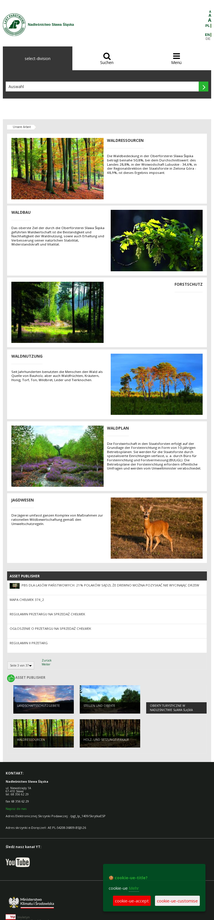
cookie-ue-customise (177, 901)
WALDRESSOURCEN (31, 740)
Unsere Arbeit (22, 127)
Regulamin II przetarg (29, 643)
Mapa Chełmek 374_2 (27, 599)
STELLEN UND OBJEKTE (99, 706)
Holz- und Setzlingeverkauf (106, 740)
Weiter (46, 664)
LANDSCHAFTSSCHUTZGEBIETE (38, 706)
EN (207, 35)
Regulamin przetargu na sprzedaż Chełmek (47, 614)
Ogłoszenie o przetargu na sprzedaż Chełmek (50, 628)
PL (207, 26)
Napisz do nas (16, 808)
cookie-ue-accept (132, 901)
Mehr (134, 888)
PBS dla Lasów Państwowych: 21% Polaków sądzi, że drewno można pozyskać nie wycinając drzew (110, 585)
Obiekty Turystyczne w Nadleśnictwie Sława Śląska (171, 708)
